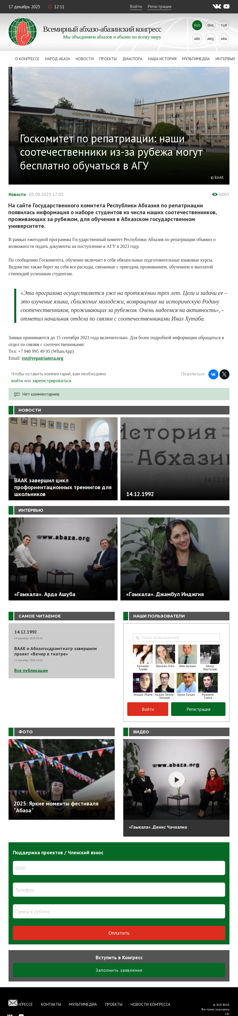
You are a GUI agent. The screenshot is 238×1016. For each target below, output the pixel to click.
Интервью (225, 58)
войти (17, 380)
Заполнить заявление (119, 970)
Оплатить (119, 933)
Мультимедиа (196, 58)
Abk (197, 39)
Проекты (108, 58)
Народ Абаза (57, 58)
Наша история (162, 58)
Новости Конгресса (150, 1004)
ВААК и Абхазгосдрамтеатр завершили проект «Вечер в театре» (55, 651)
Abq (210, 39)
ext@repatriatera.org (42, 358)
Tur (224, 25)
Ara (224, 39)
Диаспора (132, 58)
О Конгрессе (27, 58)
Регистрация (159, 6)
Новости (85, 58)
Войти (136, 6)
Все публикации (31, 670)
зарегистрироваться (51, 380)
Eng (211, 25)
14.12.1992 (25, 632)
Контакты (51, 1004)
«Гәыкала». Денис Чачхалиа (158, 827)
